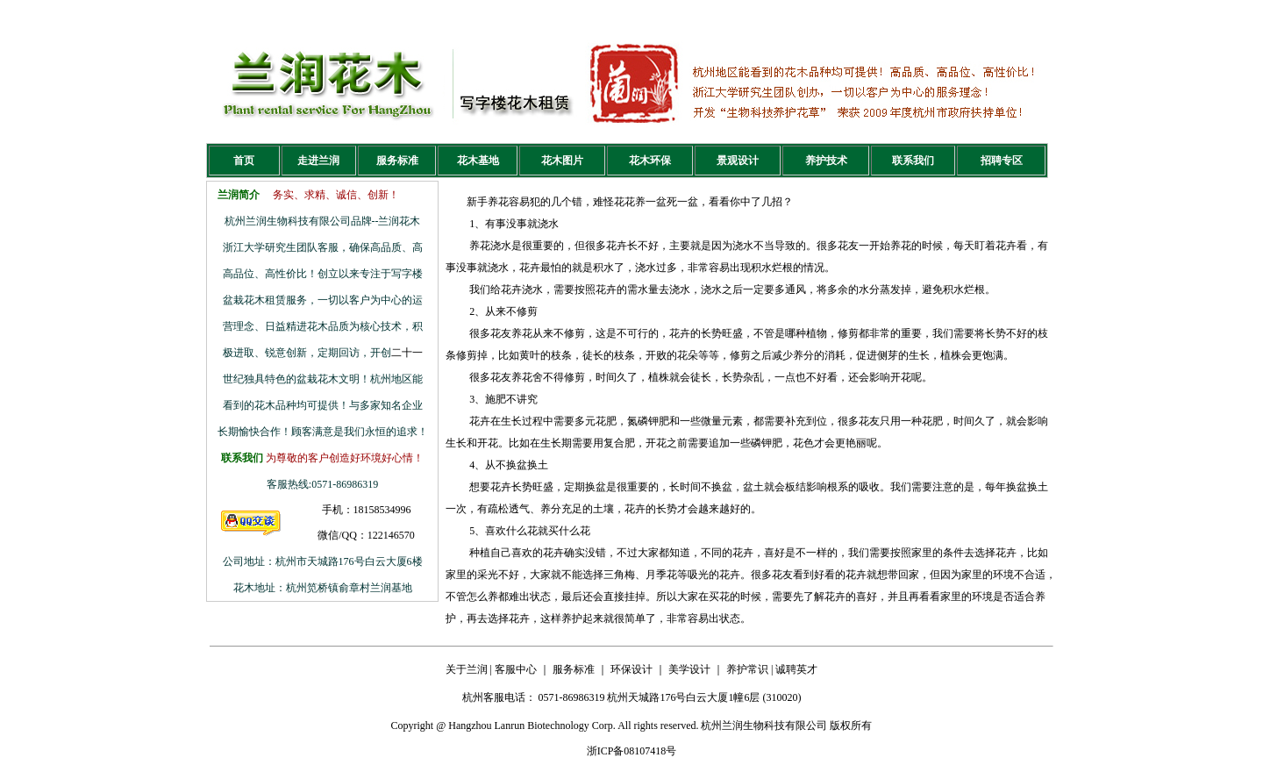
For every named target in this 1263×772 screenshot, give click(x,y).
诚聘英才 (795, 669)
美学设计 (688, 669)
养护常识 (746, 669)
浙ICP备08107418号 (632, 751)
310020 (782, 697)
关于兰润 (468, 669)
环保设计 (630, 669)
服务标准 (573, 669)
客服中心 (515, 669)
